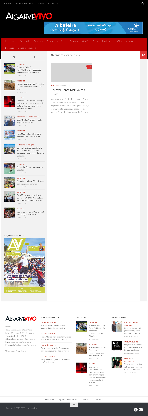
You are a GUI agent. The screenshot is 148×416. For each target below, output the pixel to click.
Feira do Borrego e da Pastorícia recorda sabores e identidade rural (30, 86)
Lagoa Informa (33, 117)
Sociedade (25, 41)
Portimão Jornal (131, 322)
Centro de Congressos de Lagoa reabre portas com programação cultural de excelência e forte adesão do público (98, 375)
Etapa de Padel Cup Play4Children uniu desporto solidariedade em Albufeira (29, 70)
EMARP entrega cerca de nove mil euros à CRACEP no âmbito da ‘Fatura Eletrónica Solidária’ (30, 197)
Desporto (74, 41)
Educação (30, 145)
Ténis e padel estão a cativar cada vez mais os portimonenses (133, 366)
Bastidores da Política (112, 41)
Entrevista (38, 41)
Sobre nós (7, 3)
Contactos (53, 3)
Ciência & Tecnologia (27, 48)
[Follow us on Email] (141, 410)
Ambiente (61, 41)
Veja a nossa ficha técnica (15, 351)
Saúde (96, 41)
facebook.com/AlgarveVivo (25, 345)
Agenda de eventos (25, 3)
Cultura (50, 41)
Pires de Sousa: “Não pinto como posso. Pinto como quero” (133, 331)
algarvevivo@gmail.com (21, 342)
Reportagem (10, 41)
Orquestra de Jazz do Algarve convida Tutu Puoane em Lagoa (133, 347)
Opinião (85, 41)
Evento (53, 322)
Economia (9, 48)
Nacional (129, 41)
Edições (41, 3)
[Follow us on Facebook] (136, 410)
